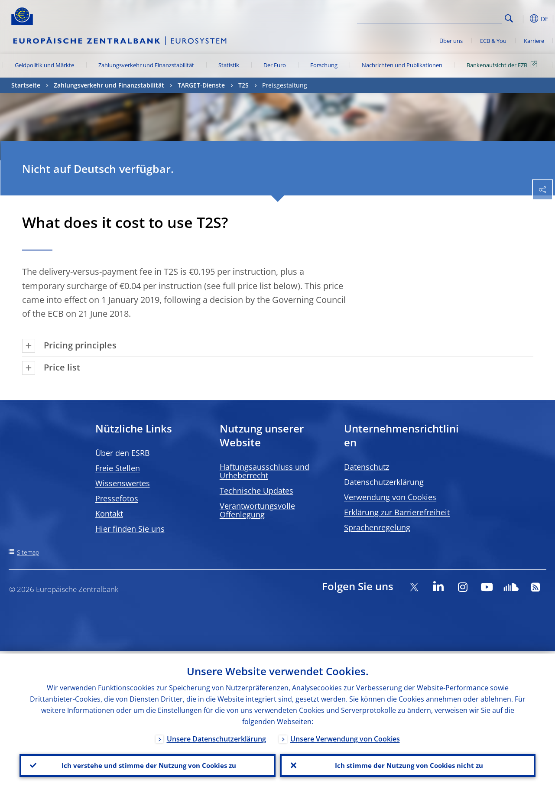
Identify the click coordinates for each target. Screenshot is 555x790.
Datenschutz (366, 467)
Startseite (25, 85)
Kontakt (109, 513)
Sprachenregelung (377, 527)
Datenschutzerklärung (384, 482)
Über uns (451, 41)
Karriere (534, 41)
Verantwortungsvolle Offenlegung (257, 510)
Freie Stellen (117, 468)
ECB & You (493, 41)
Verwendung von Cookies (390, 497)
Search (509, 18)
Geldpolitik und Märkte (44, 65)
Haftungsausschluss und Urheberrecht (264, 471)
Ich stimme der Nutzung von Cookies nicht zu (407, 764)
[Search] (458, 17)
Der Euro (274, 65)
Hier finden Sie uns (130, 528)
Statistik (228, 65)
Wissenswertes (122, 483)
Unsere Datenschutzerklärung (216, 736)
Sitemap (28, 552)
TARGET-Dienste (201, 85)
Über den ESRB (122, 453)
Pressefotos (116, 498)
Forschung (324, 65)
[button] (522, 18)
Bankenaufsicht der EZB (503, 64)
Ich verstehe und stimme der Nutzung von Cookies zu (147, 764)
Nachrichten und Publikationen (402, 65)
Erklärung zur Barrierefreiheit (397, 512)
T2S (243, 85)
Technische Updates (256, 490)
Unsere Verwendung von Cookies (345, 736)
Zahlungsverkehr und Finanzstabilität (146, 65)
